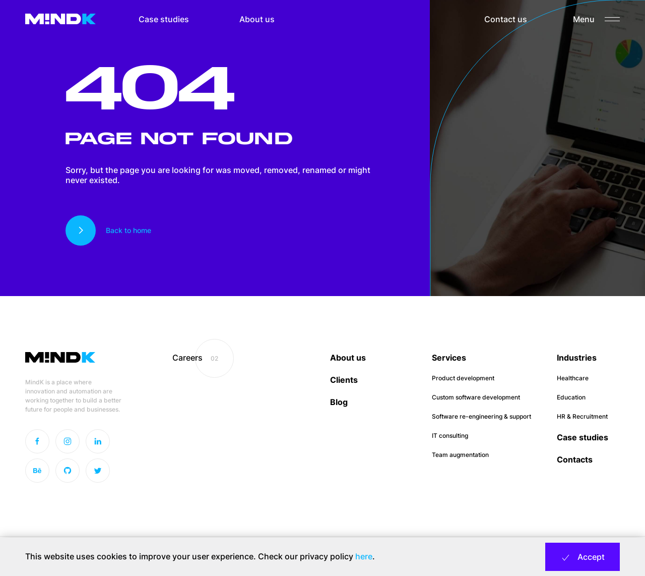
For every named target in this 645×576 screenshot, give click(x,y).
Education (571, 397)
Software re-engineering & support (481, 416)
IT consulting (450, 435)
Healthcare (573, 378)
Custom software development (476, 397)
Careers (187, 358)
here (363, 556)
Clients (344, 380)
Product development (463, 378)
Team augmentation (460, 454)
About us (257, 19)
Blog (339, 402)
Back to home (128, 230)
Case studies (164, 19)
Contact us (505, 19)
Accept (582, 557)
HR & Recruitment (582, 416)
